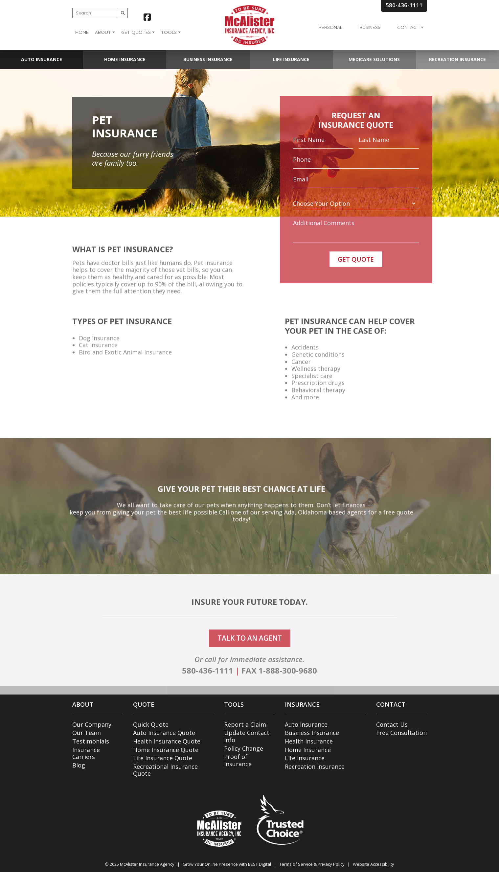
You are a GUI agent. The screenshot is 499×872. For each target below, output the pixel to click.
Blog (78, 765)
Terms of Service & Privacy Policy (312, 864)
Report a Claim (245, 724)
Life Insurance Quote (162, 758)
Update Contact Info (246, 736)
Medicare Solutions (374, 59)
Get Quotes (136, 32)
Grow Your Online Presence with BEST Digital (227, 864)
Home (82, 32)
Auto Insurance (41, 59)
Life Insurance (291, 59)
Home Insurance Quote (165, 750)
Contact (408, 27)
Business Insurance (208, 59)
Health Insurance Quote (166, 741)
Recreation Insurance (457, 59)
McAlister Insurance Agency (147, 864)
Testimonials (90, 741)
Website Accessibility (373, 864)
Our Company (91, 724)
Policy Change (243, 748)
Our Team (86, 733)
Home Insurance (125, 59)
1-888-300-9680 (288, 680)
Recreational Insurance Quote (165, 770)
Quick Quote (151, 724)
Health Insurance (309, 741)
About (103, 32)
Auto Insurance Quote (164, 733)
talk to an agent (249, 647)
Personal (330, 27)
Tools (169, 32)
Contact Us (392, 724)
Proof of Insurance (238, 760)
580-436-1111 (207, 680)
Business (369, 27)
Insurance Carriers (86, 753)
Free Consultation (401, 733)
